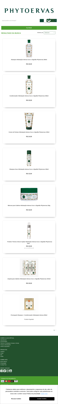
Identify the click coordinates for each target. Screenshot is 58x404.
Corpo (1, 353)
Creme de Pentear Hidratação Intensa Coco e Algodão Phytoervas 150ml (29, 132)
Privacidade (3, 363)
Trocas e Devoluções (5, 344)
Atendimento (43, 1)
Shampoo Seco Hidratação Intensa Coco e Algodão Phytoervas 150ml (29, 169)
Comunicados (3, 341)
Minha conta (52, 1)
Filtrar (29, 28)
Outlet (1, 356)
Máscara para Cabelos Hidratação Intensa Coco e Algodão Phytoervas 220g (29, 205)
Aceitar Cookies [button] (42, 398)
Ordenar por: (40, 32)
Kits (1, 354)
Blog (36, 1)
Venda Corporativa (5, 346)
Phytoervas (47, 22)
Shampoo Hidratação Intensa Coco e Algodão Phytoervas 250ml (29, 59)
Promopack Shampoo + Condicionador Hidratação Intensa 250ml (29, 315)
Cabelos (2, 351)
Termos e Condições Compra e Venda (9, 343)
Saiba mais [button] (44, 393)
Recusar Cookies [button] (16, 398)
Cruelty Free (3, 364)
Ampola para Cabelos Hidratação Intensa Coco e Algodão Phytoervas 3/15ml (29, 279)
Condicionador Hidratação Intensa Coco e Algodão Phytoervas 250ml (29, 96)
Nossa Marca (3, 361)
